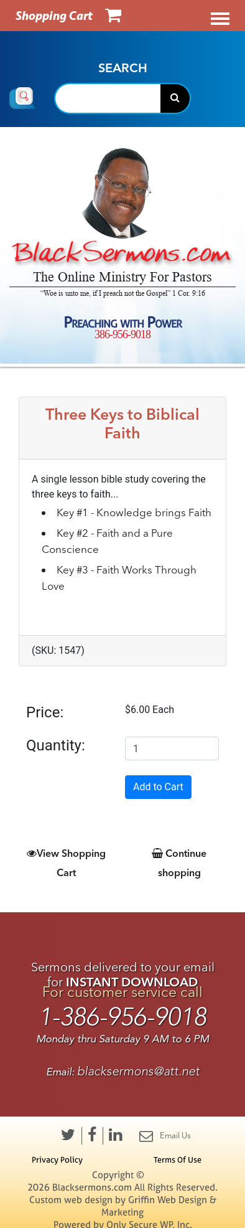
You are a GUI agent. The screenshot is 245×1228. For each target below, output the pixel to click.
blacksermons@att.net (138, 1071)
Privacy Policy (57, 1159)
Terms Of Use (177, 1159)
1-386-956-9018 (122, 1017)
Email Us (165, 1136)
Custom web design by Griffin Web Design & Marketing (122, 1206)
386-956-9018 (122, 334)
